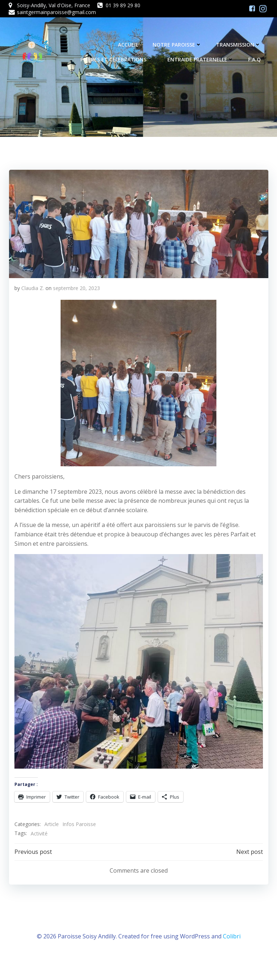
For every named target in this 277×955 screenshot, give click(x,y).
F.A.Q (255, 59)
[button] (138, 223)
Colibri (232, 935)
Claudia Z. (32, 287)
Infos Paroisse (79, 824)
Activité (38, 833)
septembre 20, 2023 (76, 287)
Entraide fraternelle (201, 59)
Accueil (128, 45)
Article (51, 824)
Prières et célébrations (117, 59)
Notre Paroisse (177, 45)
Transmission (238, 45)
